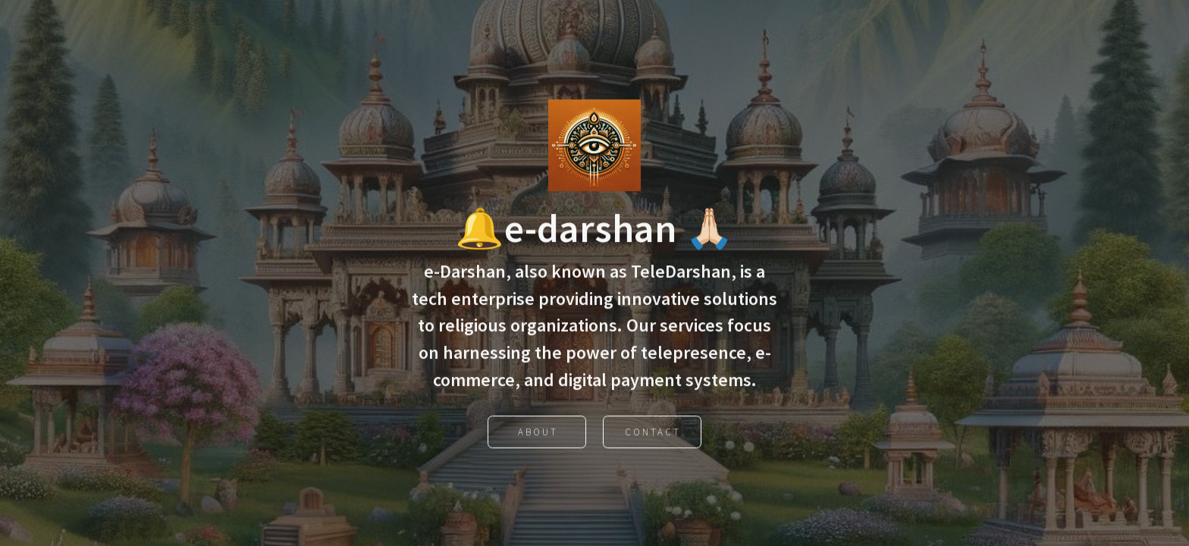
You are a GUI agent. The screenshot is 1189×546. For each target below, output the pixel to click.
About (538, 434)
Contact (653, 434)
